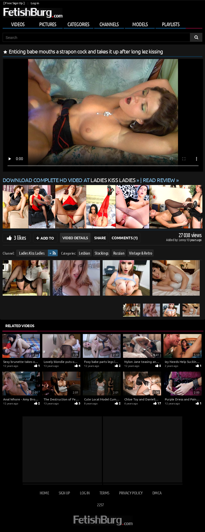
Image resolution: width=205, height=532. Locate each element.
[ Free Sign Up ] (13, 3)
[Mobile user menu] (102, 23)
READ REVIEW (159, 180)
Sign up (64, 492)
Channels (109, 24)
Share (100, 237)
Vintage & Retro (140, 252)
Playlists (170, 24)
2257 (100, 504)
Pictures (47, 24)
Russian (119, 252)
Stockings (101, 252)
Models (140, 24)
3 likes (20, 237)
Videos (17, 24)
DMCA (156, 492)
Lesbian (84, 252)
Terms (104, 492)
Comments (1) (125, 237)
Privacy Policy (131, 492)
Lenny (182, 239)
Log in (35, 3)
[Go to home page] (32, 13)
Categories (78, 24)
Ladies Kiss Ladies (31, 252)
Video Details (75, 237)
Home (44, 492)
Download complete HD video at (69, 180)
